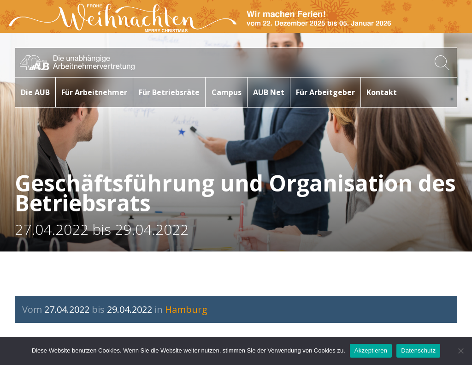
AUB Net (268, 92)
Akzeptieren (370, 350)
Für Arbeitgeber (325, 92)
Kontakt (381, 92)
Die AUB (35, 92)
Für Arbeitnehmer (94, 92)
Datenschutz (418, 350)
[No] (460, 350)
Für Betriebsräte (169, 92)
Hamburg (186, 309)
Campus (227, 92)
